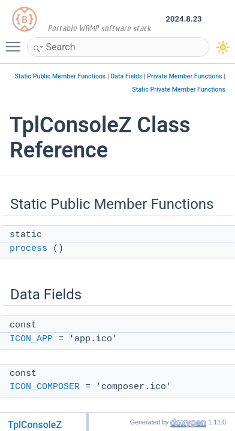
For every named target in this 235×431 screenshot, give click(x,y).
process (28, 249)
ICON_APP (31, 339)
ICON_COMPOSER (45, 387)
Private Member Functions (184, 76)
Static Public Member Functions (60, 76)
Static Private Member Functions (178, 89)
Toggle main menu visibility (16, 41)
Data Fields (126, 76)
